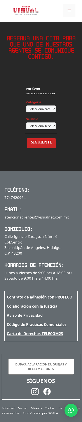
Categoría (33, 102)
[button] (71, 410)
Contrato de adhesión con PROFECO (39, 297)
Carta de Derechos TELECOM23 (35, 333)
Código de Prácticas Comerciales (36, 324)
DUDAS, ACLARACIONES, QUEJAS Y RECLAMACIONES (41, 366)
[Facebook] (47, 392)
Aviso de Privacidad (25, 315)
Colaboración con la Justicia (32, 306)
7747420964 (15, 197)
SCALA (53, 413)
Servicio (32, 119)
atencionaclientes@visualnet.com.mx (36, 217)
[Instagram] (35, 392)
